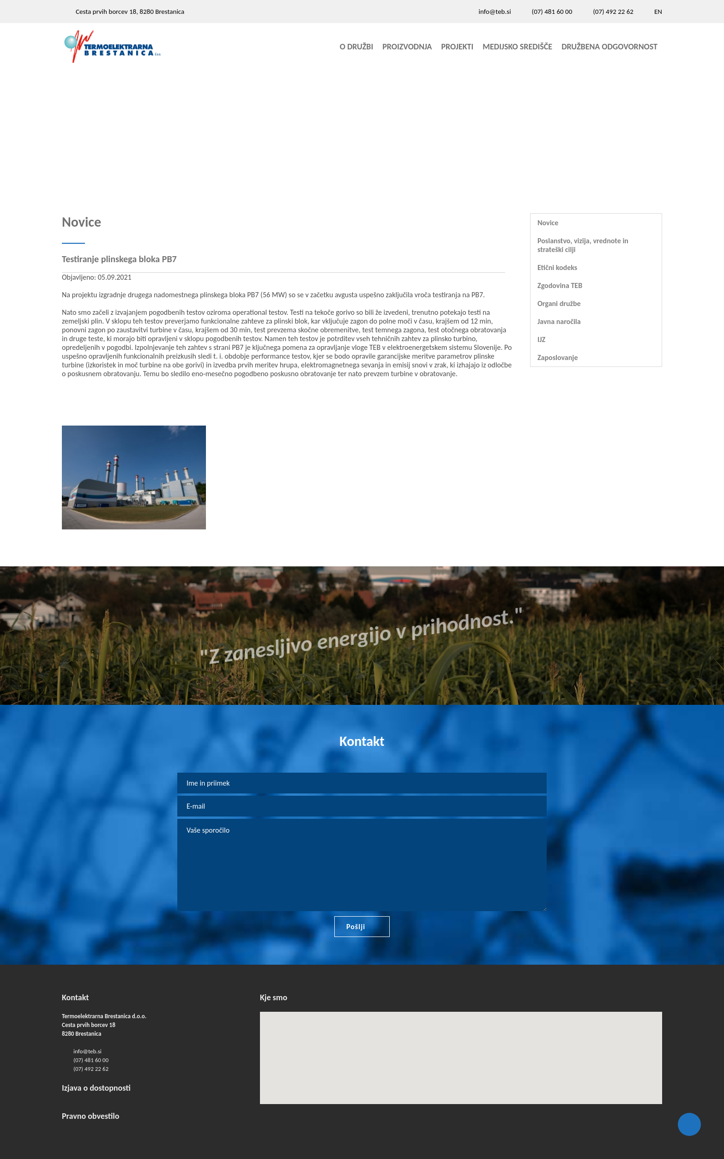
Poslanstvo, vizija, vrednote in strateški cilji (582, 245)
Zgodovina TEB (559, 285)
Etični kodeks (557, 267)
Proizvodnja (407, 47)
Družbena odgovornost (609, 47)
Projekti (457, 47)
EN (658, 11)
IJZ (541, 339)
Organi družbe (559, 303)
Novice (547, 222)
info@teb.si (494, 11)
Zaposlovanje (557, 357)
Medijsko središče (517, 47)
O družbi (357, 47)
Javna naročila (559, 321)
